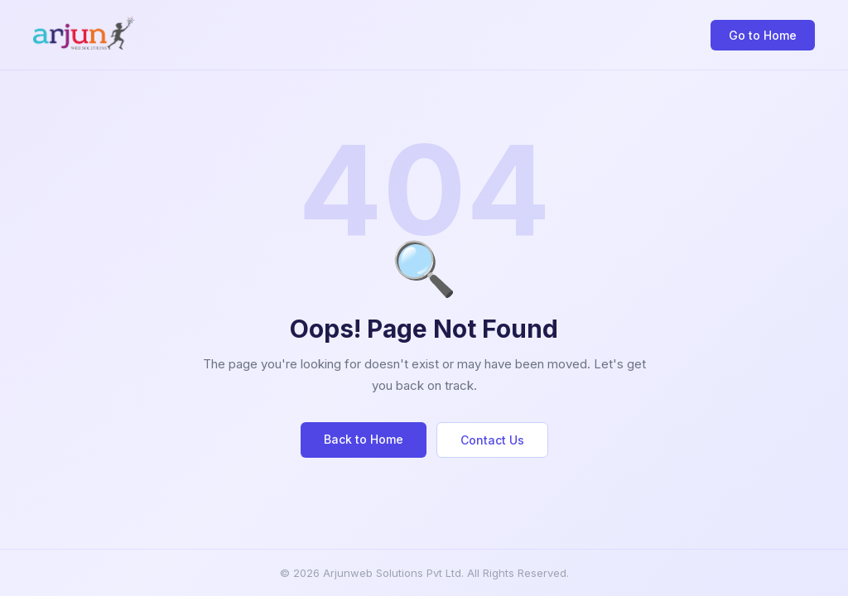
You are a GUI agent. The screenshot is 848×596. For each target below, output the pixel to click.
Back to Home (363, 439)
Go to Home (763, 35)
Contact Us (492, 440)
